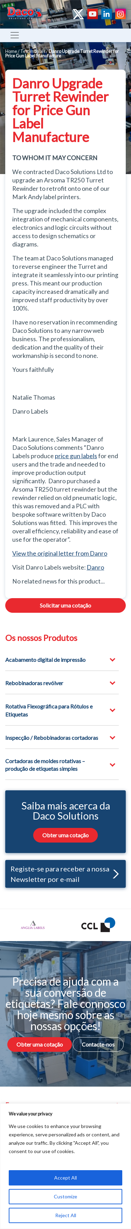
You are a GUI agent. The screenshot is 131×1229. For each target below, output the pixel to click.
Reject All (65, 1215)
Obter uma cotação (65, 835)
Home (11, 51)
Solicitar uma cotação (65, 605)
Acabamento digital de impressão (45, 659)
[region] (65, 1166)
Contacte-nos (98, 1044)
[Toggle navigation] (14, 35)
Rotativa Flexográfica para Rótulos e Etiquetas (49, 710)
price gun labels (76, 456)
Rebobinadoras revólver (34, 683)
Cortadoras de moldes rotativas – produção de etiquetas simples (45, 765)
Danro (95, 567)
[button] (114, 874)
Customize (65, 1196)
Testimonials (32, 51)
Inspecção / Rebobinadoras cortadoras (51, 737)
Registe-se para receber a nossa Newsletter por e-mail (64, 873)
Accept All (65, 1178)
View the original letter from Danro (59, 553)
